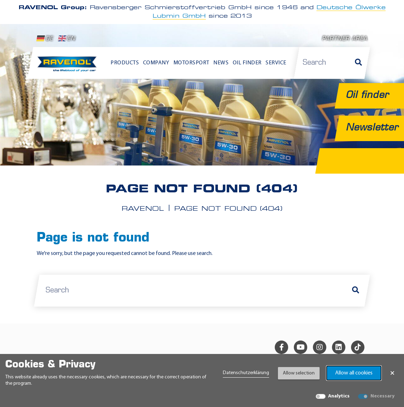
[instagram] (319, 347)
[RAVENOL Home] (68, 66)
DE (45, 38)
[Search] (358, 63)
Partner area (344, 39)
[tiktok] (357, 347)
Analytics (339, 396)
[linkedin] (338, 347)
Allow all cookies (354, 373)
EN (66, 38)
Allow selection (299, 373)
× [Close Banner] (392, 373)
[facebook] (281, 347)
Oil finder (247, 63)
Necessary (382, 396)
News (220, 63)
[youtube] (300, 347)
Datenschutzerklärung (246, 373)
